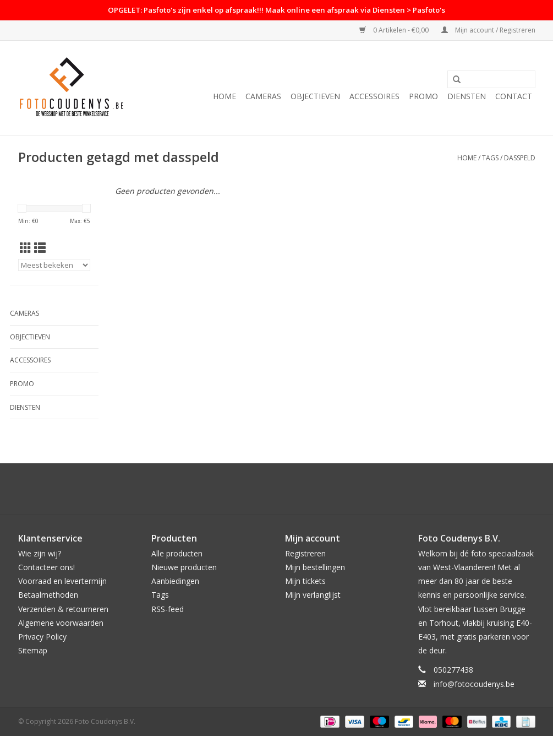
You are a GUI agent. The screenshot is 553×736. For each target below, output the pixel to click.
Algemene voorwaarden (60, 623)
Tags (490, 158)
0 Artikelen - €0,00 (394, 30)
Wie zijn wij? (39, 553)
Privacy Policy (42, 636)
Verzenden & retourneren (63, 609)
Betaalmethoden (48, 594)
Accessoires (374, 96)
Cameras (263, 96)
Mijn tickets (305, 581)
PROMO (423, 96)
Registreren (305, 553)
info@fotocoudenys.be (474, 684)
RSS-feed (167, 609)
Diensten (466, 96)
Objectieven (315, 96)
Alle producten (176, 553)
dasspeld (519, 158)
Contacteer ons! (46, 567)
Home (224, 96)
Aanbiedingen (175, 581)
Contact (513, 96)
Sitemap (32, 650)
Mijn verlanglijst (313, 594)
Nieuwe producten (184, 567)
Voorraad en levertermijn (62, 581)
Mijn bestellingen (315, 567)
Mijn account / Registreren (488, 30)
